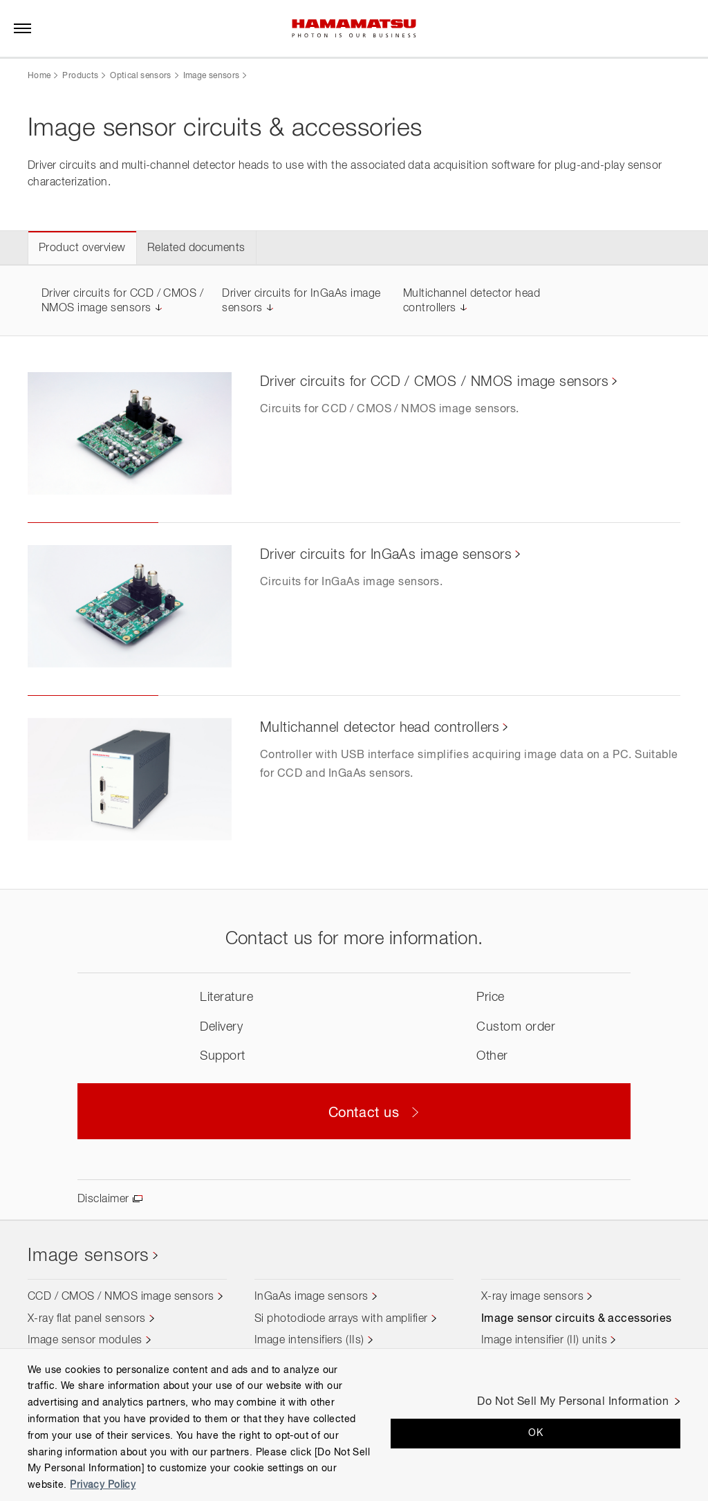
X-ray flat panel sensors (87, 1319)
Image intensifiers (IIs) (309, 1340)
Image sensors (211, 76)
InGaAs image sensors (311, 1296)
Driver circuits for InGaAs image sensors (386, 555)
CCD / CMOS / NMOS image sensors (121, 1296)
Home (39, 76)
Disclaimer (103, 1199)
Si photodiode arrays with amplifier (341, 1319)
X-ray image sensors (532, 1296)
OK (535, 1433)
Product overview (82, 248)
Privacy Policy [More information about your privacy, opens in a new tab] (103, 1485)
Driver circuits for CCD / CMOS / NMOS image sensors (434, 382)
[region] (354, 1424)
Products (80, 76)
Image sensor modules (85, 1340)
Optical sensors (140, 76)
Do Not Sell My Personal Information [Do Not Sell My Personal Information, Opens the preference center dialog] (573, 1402)
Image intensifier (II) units (544, 1340)
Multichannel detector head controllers (379, 728)
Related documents (196, 248)
